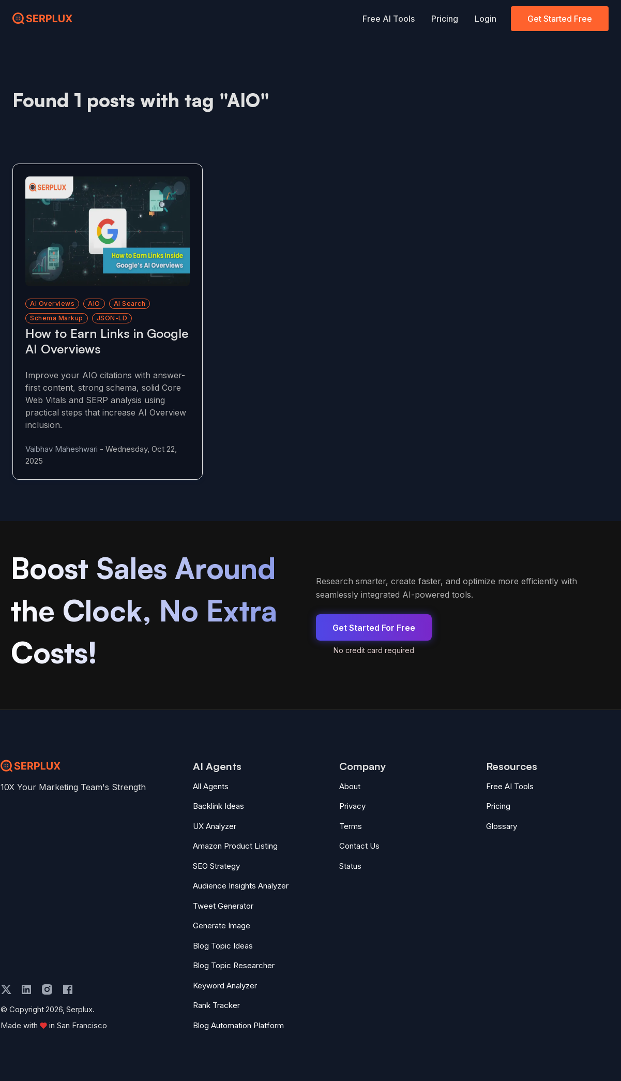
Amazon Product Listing (235, 846)
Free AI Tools (388, 18)
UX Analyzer (214, 826)
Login (485, 18)
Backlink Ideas (218, 806)
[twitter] (6, 989)
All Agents (211, 786)
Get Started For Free (373, 628)
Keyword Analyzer (225, 985)
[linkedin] (26, 989)
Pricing (444, 18)
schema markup (56, 318)
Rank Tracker (216, 1005)
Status (350, 866)
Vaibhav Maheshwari (61, 449)
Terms (350, 826)
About (349, 786)
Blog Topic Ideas (223, 946)
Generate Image (221, 925)
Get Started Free (559, 18)
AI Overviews (52, 303)
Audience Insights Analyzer (241, 886)
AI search (130, 303)
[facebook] (68, 989)
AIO (94, 303)
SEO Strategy (216, 866)
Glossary (501, 826)
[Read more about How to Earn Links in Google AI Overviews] (107, 231)
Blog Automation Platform (238, 1025)
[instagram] (47, 989)
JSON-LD (112, 318)
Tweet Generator (223, 906)
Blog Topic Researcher (234, 965)
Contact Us (359, 846)
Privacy (352, 806)
